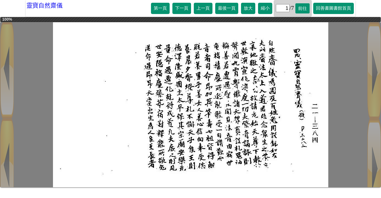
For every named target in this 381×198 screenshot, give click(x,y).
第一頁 (160, 8)
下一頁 (181, 8)
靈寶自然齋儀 (44, 5)
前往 (302, 8)
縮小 (265, 8)
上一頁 (203, 8)
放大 (248, 8)
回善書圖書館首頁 (333, 8)
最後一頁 (227, 8)
